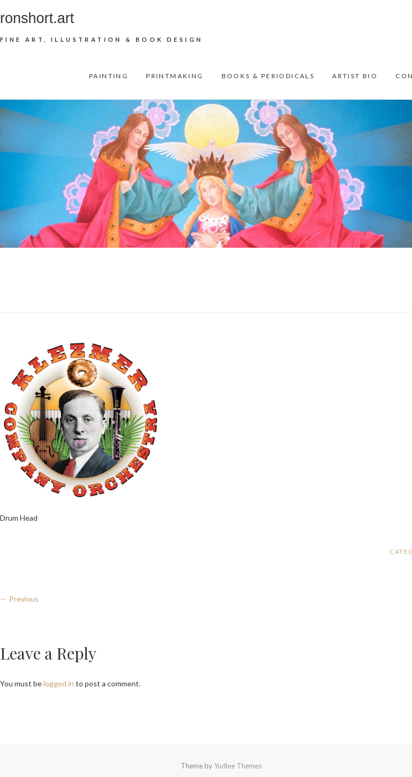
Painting (108, 76)
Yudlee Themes (238, 765)
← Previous (19, 598)
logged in (58, 683)
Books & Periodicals (268, 76)
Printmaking (174, 76)
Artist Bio (355, 76)
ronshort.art (37, 18)
